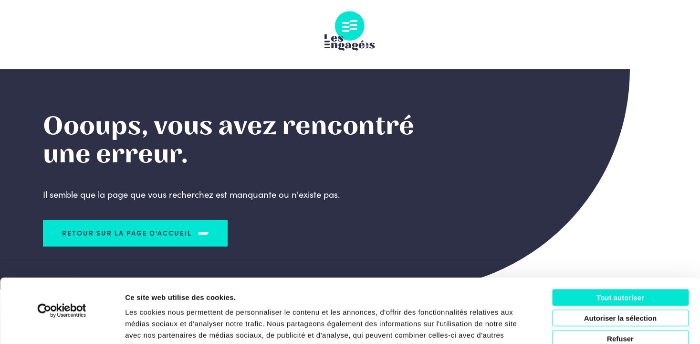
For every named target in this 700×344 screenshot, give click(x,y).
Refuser (620, 278)
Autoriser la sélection (620, 258)
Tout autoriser (620, 237)
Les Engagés (349, 31)
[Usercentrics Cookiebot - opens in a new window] (62, 250)
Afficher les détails (525, 325)
